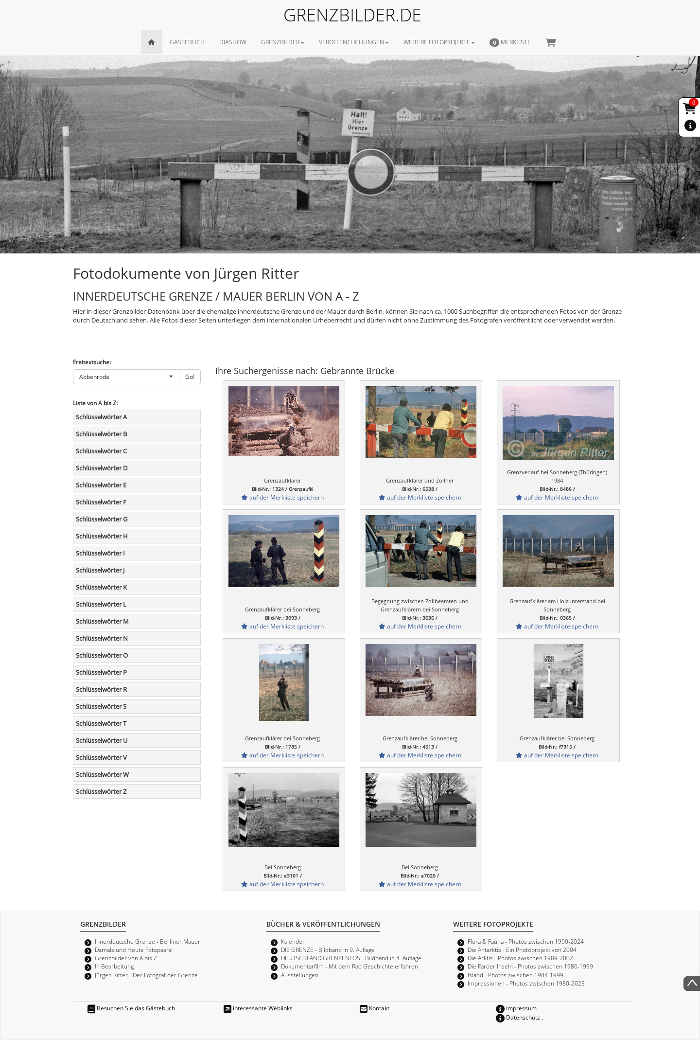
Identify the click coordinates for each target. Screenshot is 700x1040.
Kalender (293, 941)
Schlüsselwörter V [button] (101, 757)
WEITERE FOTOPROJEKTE (439, 42)
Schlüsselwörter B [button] (101, 434)
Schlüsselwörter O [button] (102, 655)
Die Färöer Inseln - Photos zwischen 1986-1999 (530, 966)
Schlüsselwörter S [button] (101, 706)
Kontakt (374, 1008)
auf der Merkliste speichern (282, 497)
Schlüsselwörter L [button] (101, 604)
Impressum (516, 1008)
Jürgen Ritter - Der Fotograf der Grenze (146, 975)
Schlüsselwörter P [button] (101, 672)
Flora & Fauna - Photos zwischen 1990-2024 (526, 941)
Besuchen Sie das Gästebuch (131, 1008)
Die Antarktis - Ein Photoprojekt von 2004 (522, 949)
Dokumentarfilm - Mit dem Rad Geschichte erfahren (349, 966)
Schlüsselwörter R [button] (101, 689)
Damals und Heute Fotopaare (133, 949)
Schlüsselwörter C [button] (101, 451)
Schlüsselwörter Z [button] (101, 791)
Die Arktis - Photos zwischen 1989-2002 (520, 958)
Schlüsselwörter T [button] (101, 723)
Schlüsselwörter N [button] (102, 638)
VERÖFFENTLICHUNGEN (354, 42)
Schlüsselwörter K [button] (101, 587)
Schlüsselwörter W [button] (102, 774)
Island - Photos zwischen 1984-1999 (515, 975)
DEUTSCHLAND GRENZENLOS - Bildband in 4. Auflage (351, 958)
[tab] (136, 417)
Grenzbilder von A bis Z (126, 958)
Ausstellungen (299, 975)
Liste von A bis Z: (95, 403)
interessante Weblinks (258, 1008)
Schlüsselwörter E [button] (101, 485)
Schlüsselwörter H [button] (102, 536)
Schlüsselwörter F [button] (101, 502)
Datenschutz (518, 1017)
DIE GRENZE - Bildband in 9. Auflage (328, 949)
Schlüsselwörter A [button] (101, 416)
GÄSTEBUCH (187, 42)
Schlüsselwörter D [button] (101, 468)
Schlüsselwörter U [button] (101, 740)
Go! (189, 376)
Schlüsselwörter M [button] (102, 621)
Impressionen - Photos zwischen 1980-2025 (526, 983)
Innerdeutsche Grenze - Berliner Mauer (147, 941)
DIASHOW (232, 42)
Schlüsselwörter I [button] (100, 553)
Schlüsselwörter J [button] (100, 570)
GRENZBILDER (282, 42)
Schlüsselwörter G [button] (101, 519)
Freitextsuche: (92, 362)
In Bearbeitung (114, 966)
